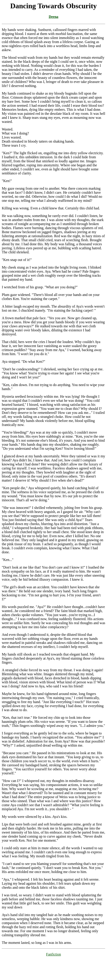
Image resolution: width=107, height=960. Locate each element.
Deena (53, 17)
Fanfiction (53, 954)
